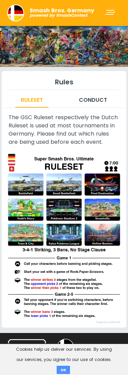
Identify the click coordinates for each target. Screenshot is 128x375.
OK (63, 370)
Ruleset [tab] (32, 100)
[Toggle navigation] (111, 13)
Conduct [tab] (93, 100)
